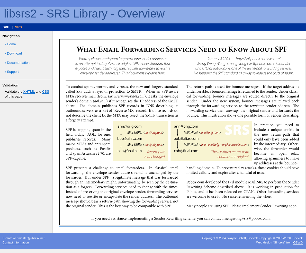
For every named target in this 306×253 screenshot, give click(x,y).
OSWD (298, 242)
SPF (6, 27)
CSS (45, 91)
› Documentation (17, 63)
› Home (10, 44)
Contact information (16, 242)
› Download (13, 53)
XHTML (29, 91)
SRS (18, 27)
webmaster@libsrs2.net (28, 238)
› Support (12, 72)
